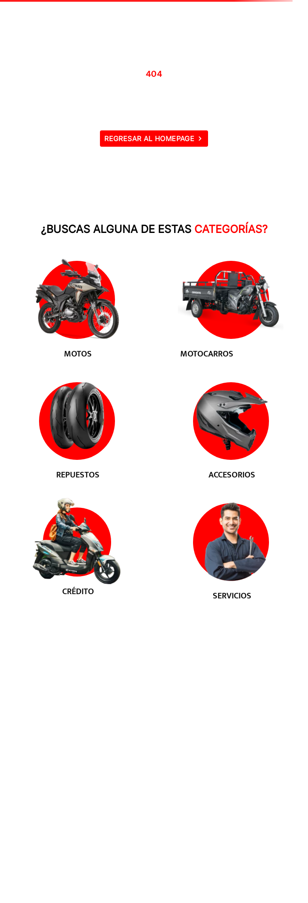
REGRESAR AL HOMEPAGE (149, 138)
